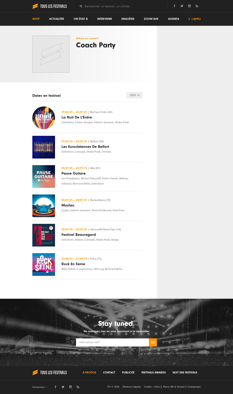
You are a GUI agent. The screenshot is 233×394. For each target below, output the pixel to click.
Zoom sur (151, 19)
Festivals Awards (153, 372)
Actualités (56, 19)
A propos (89, 372)
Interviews (104, 19)
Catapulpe (194, 387)
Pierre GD (168, 387)
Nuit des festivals (185, 372)
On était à (81, 19)
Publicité (128, 372)
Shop (36, 19)
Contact (109, 372)
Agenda (173, 19)
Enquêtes (128, 19)
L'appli (195, 19)
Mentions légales (132, 387)
